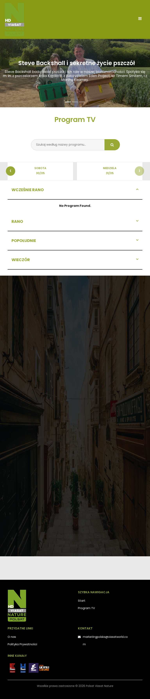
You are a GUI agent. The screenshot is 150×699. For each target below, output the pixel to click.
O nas (12, 637)
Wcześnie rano (28, 190)
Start (81, 601)
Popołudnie (24, 240)
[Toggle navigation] (139, 19)
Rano (17, 221)
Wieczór (21, 260)
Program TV (86, 608)
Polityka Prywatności (22, 644)
